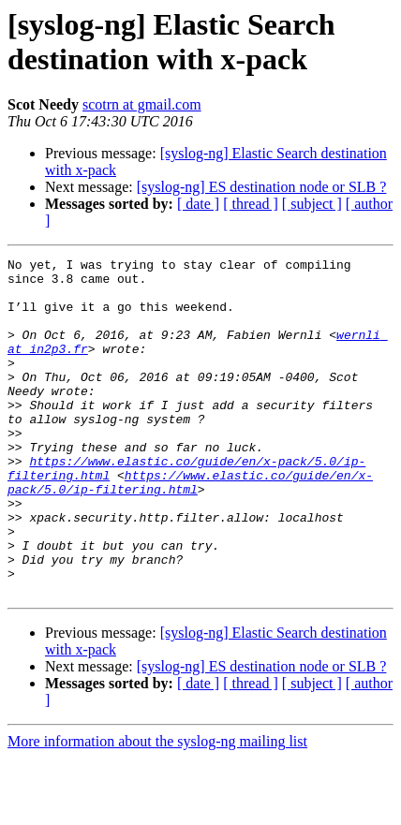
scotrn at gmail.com (141, 104)
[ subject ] (312, 204)
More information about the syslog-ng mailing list (157, 809)
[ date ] (198, 204)
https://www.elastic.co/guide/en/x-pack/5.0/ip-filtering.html (190, 528)
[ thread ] (250, 204)
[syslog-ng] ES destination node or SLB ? (262, 187)
